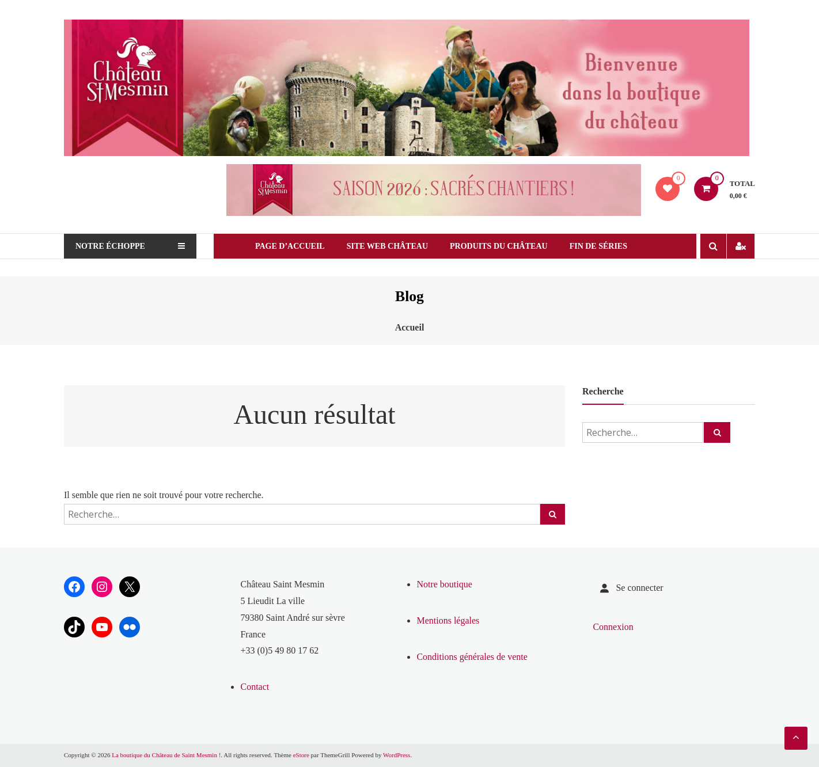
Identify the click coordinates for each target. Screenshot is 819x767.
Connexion (613, 627)
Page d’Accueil (290, 246)
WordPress (396, 754)
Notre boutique (444, 584)
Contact (254, 687)
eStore (301, 754)
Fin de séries (598, 246)
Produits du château (499, 246)
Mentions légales (447, 620)
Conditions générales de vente (471, 657)
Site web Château (387, 246)
